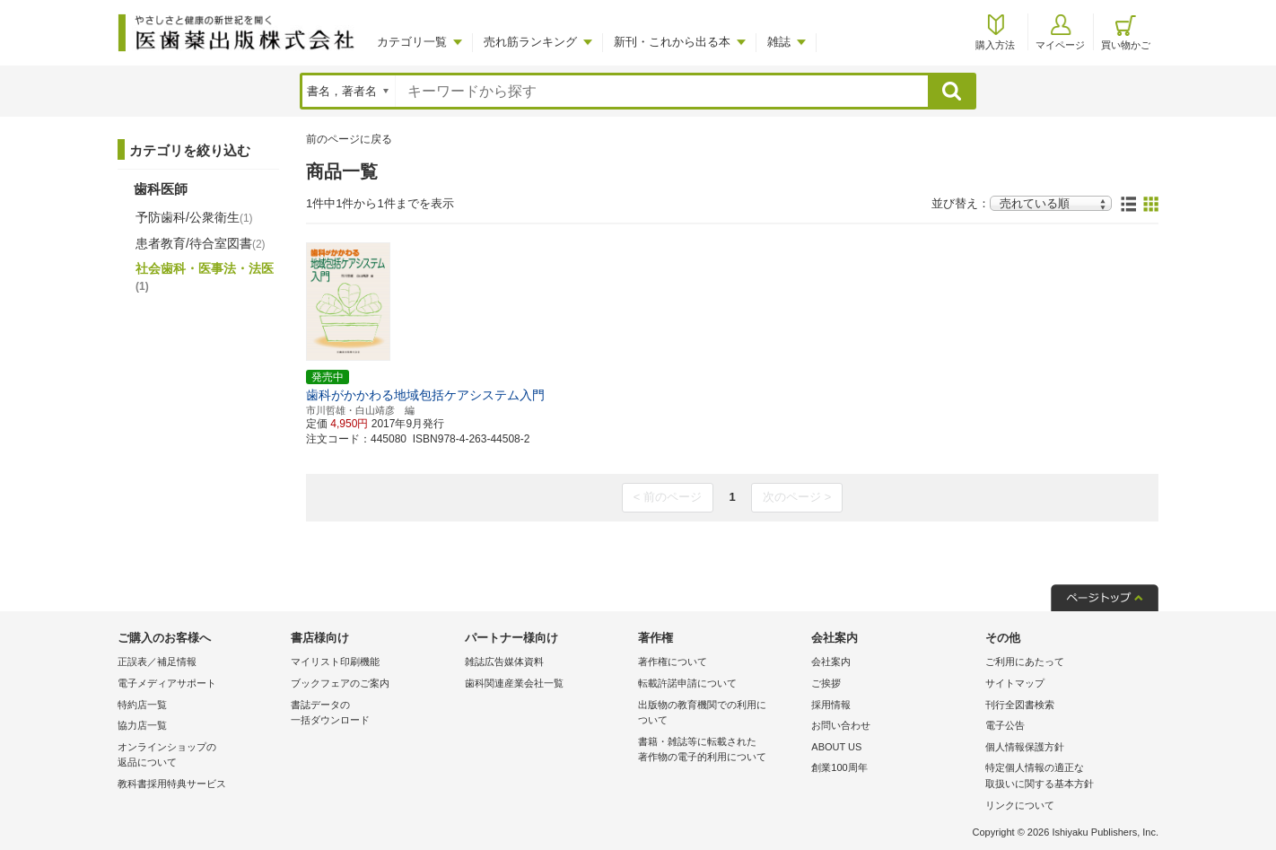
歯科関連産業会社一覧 (514, 683)
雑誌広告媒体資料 (504, 661)
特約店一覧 (142, 704)
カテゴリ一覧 (412, 41)
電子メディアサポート (167, 683)
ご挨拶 (826, 683)
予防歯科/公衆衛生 (194, 217)
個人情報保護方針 (1024, 746)
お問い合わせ (840, 725)
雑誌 (779, 41)
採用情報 (831, 704)
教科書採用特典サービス (172, 783)
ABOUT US (836, 746)
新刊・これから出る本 (672, 41)
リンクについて (1019, 805)
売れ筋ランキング (530, 41)
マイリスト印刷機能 (335, 661)
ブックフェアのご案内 (340, 683)
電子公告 (1005, 725)
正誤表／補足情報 (157, 661)
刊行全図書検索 (1019, 704)
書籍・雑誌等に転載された (720, 751)
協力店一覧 (142, 725)
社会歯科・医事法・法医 (204, 276)
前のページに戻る (349, 139)
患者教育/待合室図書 (200, 243)
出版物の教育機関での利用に (720, 714)
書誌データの (373, 714)
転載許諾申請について (687, 683)
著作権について (672, 661)
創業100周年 (839, 767)
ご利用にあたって (1024, 661)
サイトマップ (1014, 683)
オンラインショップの (200, 756)
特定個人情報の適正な (1067, 777)
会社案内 (831, 661)
